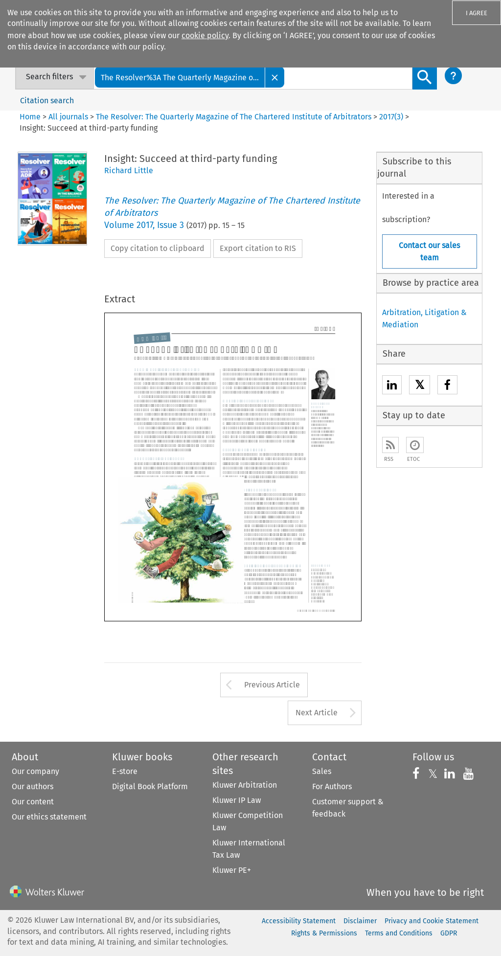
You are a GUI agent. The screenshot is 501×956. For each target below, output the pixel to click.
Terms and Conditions (399, 933)
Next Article (317, 712)
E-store (124, 771)
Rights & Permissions (324, 933)
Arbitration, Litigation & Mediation (424, 318)
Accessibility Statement (299, 921)
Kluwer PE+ (231, 870)
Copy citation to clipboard (158, 248)
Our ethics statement (49, 816)
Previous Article (272, 684)
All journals (69, 116)
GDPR (448, 933)
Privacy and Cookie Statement (431, 921)
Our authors (32, 786)
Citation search (47, 100)
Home (30, 116)
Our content (33, 801)
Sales (321, 771)
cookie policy (205, 35)
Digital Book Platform (150, 786)
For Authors (332, 786)
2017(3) (391, 116)
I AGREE (476, 13)
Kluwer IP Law (236, 800)
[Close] (275, 77)
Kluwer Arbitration (244, 785)
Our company (35, 771)
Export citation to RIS (258, 248)
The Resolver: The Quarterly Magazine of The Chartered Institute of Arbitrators (233, 116)
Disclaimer (360, 921)
